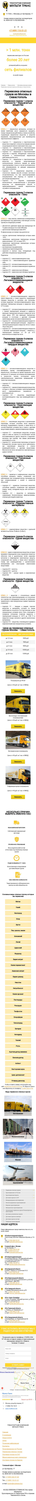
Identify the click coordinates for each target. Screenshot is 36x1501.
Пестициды (18, 1000)
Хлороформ (18, 1017)
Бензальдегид (18, 1058)
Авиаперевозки (18, 1183)
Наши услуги (7, 1438)
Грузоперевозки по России (13, 1192)
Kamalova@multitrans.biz (17, 1322)
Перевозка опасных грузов (13, 1190)
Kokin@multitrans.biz (15, 1284)
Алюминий (18, 936)
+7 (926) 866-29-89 (13, 1320)
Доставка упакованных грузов (14, 1214)
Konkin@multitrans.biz (16, 1252)
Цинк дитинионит (18, 1075)
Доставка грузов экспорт (12, 1219)
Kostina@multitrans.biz (16, 1273)
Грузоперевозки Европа (12, 1195)
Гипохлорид (18, 1023)
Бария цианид (18, 977)
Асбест (18, 1063)
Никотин (18, 982)
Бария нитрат (18, 959)
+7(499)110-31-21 (13, 1251)
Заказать (18, 691)
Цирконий (18, 948)
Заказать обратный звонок (18, 35)
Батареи (18, 1029)
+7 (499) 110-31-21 (18, 30)
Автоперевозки (18, 1113)
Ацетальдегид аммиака (18, 1052)
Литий (18, 942)
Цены (4, 1440)
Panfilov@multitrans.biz (16, 1304)
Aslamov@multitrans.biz (16, 1313)
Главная (5, 1432)
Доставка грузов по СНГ (12, 1197)
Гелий (18, 907)
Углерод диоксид (18, 1081)
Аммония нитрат (18, 971)
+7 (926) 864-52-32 (13, 1240)
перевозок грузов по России (13, 1086)
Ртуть (18, 1046)
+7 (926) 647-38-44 (13, 1302)
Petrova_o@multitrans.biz (17, 1293)
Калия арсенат (18, 994)
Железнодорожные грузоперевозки (15, 1202)
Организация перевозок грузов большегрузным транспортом (19, 1211)
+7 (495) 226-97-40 (27, 1088)
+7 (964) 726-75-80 (13, 1292)
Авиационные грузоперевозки (14, 1207)
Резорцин (18, 1006)
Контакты (5, 1446)
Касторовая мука (18, 1069)
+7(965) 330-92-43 (13, 1272)
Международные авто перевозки (14, 1457)
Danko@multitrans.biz (16, 1242)
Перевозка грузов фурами (13, 1221)
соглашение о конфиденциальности (25, 1367)
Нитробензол (18, 988)
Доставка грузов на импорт (13, 1216)
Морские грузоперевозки (12, 1205)
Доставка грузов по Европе (12, 1460)
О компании (6, 1435)
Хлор (18, 919)
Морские (18, 1159)
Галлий (18, 1040)
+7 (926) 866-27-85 (13, 1311)
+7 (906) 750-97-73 (13, 1263)
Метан (18, 902)
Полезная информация (10, 1443)
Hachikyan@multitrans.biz (17, 1264)
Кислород (18, 913)
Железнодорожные (18, 1136)
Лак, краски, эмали (18, 930)
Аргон (18, 925)
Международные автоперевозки (15, 1200)
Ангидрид (18, 1034)
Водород (18, 954)
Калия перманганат (18, 965)
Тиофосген (18, 1011)
